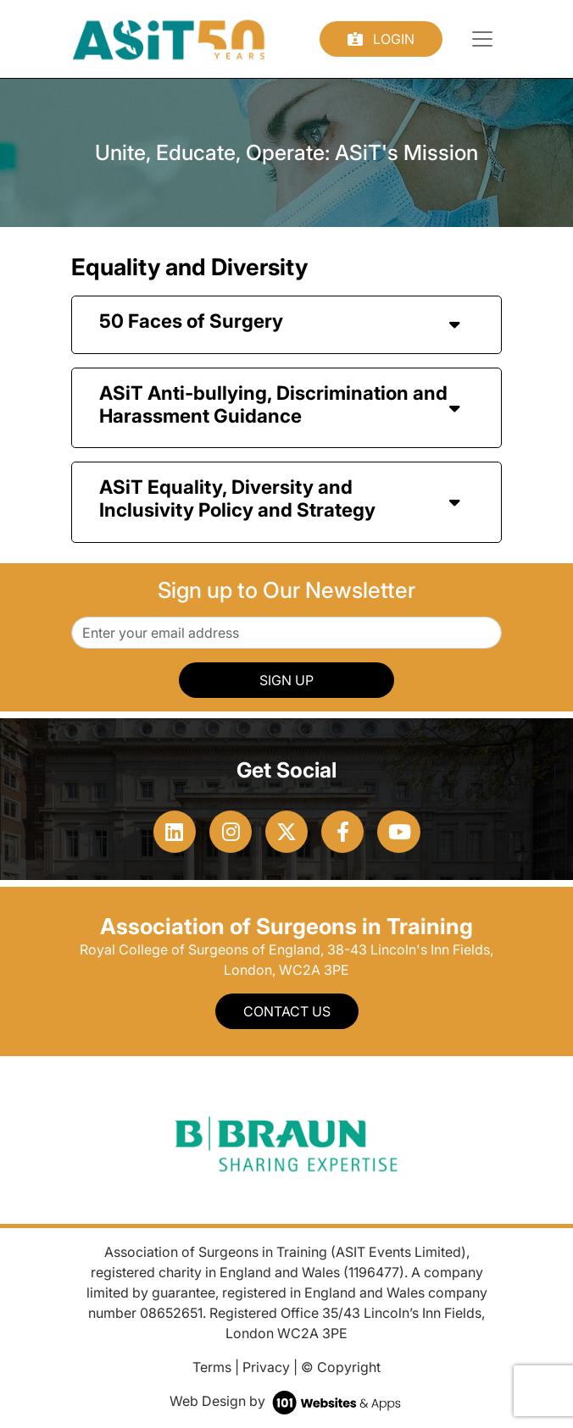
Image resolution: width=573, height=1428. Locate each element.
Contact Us (287, 1011)
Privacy (266, 1367)
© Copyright (341, 1367)
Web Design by (287, 1400)
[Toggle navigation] (482, 38)
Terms (211, 1367)
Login (381, 38)
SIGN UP (286, 680)
